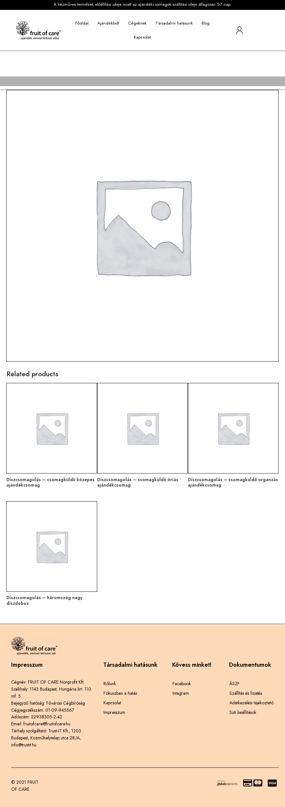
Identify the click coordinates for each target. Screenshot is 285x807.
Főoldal (82, 23)
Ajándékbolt (108, 23)
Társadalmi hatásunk (174, 23)
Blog (206, 23)
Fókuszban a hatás (120, 693)
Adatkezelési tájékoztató (251, 703)
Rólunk (110, 683)
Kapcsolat (142, 37)
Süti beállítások (242, 712)
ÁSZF (234, 683)
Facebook (182, 683)
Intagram (181, 693)
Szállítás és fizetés (245, 693)
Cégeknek (137, 23)
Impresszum (114, 712)
